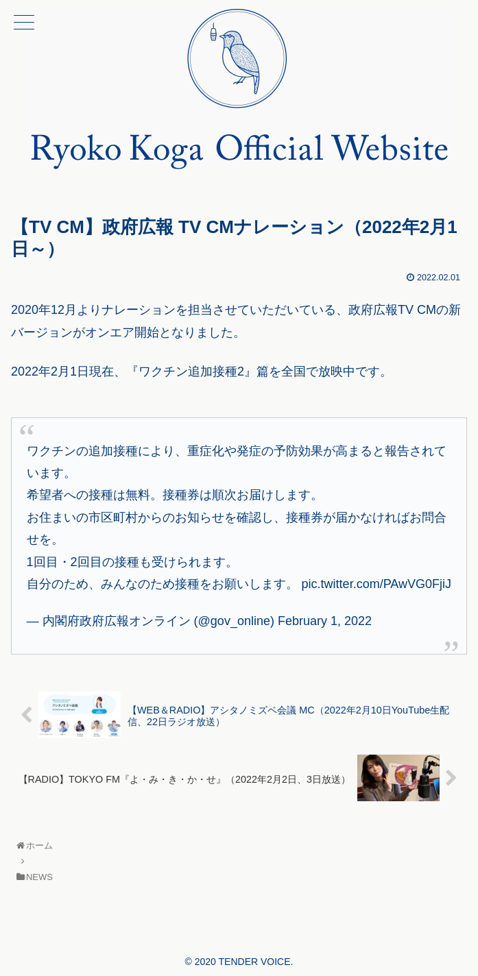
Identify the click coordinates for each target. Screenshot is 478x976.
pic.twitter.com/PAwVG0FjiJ (376, 584)
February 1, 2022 (325, 621)
